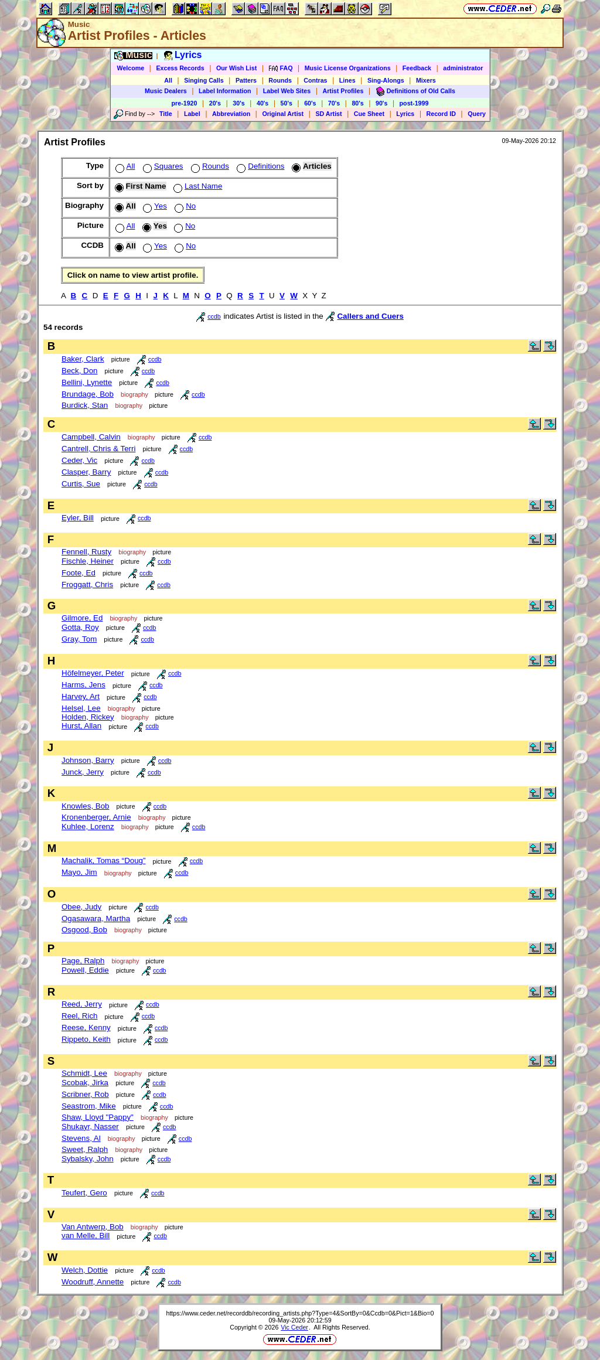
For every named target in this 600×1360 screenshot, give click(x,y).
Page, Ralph (83, 960)
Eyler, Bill (78, 517)
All (168, 80)
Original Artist (283, 113)
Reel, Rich (79, 1015)
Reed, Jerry (82, 1004)
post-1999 (414, 103)
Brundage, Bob (88, 394)
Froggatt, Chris (87, 584)
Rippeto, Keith (86, 1039)
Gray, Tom (79, 639)
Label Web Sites (287, 90)
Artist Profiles (343, 90)
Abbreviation (231, 113)
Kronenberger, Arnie (96, 817)
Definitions (259, 166)
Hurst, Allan (81, 725)
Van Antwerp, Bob (93, 1226)
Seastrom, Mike (89, 1106)
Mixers (426, 80)
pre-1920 (184, 103)
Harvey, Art (81, 696)
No (184, 206)
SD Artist (328, 113)
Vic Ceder (294, 1327)
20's (215, 103)
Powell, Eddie (85, 970)
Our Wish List (236, 67)
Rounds (280, 80)
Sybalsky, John (88, 1158)
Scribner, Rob (85, 1094)
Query (477, 113)
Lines (347, 80)
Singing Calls (204, 80)
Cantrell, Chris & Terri (98, 448)
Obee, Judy (81, 906)
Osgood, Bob (84, 929)
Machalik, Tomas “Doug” (103, 860)
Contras (315, 80)
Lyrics (405, 113)
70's (334, 103)
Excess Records (180, 67)
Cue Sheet (369, 113)
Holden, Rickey (88, 717)
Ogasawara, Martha (96, 918)
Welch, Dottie (85, 1270)
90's (381, 103)
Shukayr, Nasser (90, 1126)
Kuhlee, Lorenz (88, 826)
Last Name (196, 186)
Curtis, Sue (81, 483)
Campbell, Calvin (91, 436)
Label (192, 113)
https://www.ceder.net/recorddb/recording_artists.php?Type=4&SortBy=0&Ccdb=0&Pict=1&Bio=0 (300, 1313)
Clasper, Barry (86, 472)
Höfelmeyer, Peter (93, 673)
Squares (162, 166)
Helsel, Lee (81, 708)
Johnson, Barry (88, 760)
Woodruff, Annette (93, 1281)
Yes (154, 206)
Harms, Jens (83, 684)
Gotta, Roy (80, 627)
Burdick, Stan (85, 405)
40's (262, 103)
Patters (246, 80)
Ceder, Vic (79, 460)
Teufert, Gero (84, 1192)
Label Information (225, 90)
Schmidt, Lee (84, 1073)
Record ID (441, 113)
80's (357, 103)
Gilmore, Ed (82, 617)
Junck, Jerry (83, 772)
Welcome (131, 67)
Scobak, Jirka (85, 1082)
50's (286, 103)
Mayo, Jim (79, 872)
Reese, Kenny (86, 1027)
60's (310, 103)
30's (238, 103)
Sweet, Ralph (85, 1149)
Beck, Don (80, 370)
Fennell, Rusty (86, 551)
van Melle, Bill (86, 1235)
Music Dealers (166, 90)
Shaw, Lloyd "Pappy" (98, 1117)
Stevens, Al (81, 1138)
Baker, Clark (83, 359)
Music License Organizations (348, 67)
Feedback (417, 67)
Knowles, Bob (86, 806)
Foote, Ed (79, 572)
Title (165, 113)
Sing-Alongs (385, 80)
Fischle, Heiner (88, 561)
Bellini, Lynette (87, 382)
